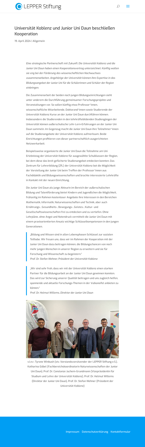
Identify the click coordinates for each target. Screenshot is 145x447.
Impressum (72, 431)
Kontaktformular (120, 431)
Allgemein (39, 41)
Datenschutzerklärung (95, 431)
